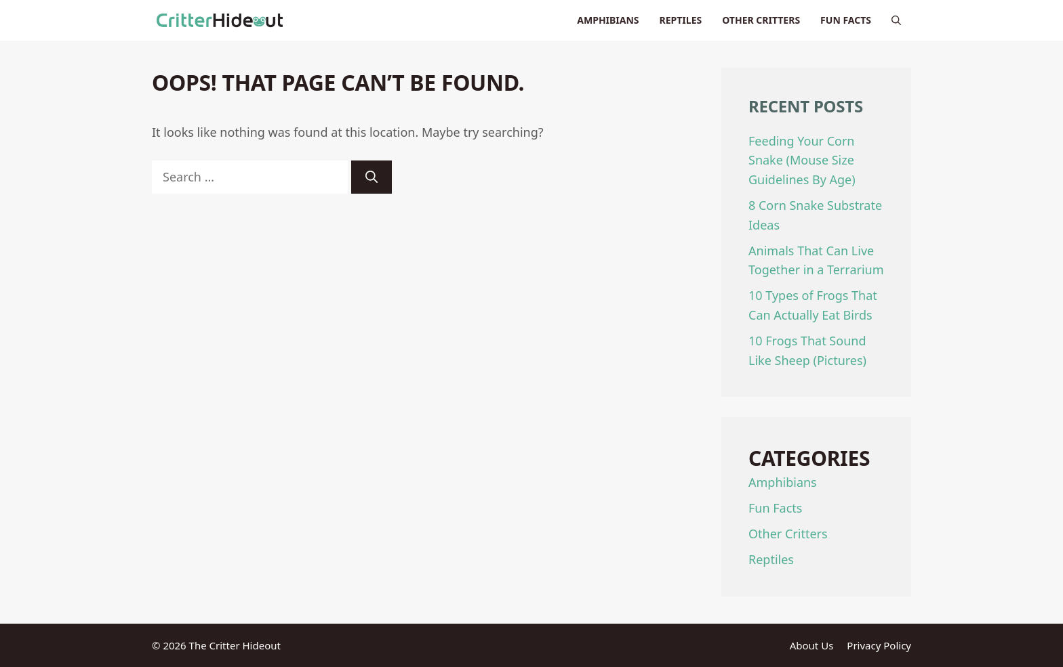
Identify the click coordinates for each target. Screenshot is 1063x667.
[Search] (371, 177)
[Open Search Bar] (896, 20)
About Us (812, 645)
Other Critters (761, 20)
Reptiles (681, 20)
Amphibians (608, 20)
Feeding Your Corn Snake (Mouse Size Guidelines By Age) (802, 160)
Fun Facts (845, 20)
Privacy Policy (879, 645)
